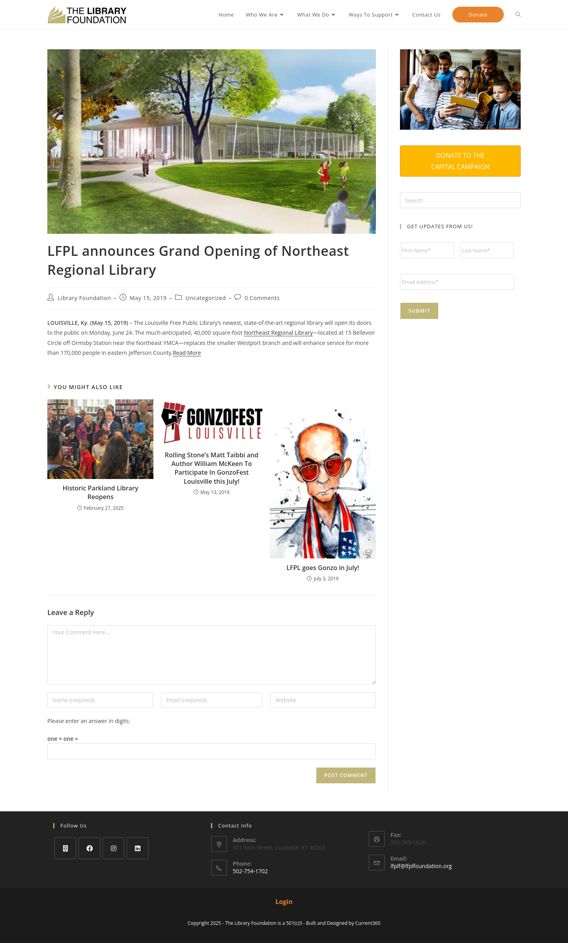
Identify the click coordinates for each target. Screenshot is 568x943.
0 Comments (262, 298)
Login (283, 901)
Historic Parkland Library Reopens (100, 492)
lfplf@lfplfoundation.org (421, 866)
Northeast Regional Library (278, 332)
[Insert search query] (460, 200)
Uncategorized (205, 298)
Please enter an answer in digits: (88, 721)
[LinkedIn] (137, 848)
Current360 (368, 923)
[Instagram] (113, 848)
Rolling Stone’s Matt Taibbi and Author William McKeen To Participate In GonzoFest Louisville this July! (211, 468)
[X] (65, 848)
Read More (187, 352)
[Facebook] (89, 848)
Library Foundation (84, 298)
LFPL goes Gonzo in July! (322, 567)
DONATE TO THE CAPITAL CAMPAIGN (460, 161)
